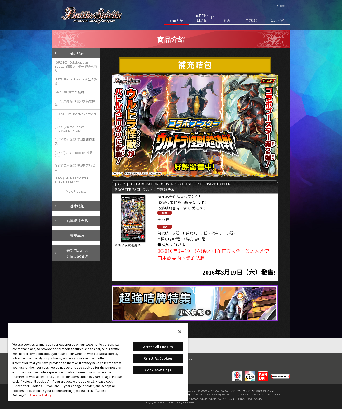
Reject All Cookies (158, 358)
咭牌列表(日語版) (201, 17)
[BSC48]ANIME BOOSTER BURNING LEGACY (71, 180)
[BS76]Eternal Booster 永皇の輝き (76, 81)
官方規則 (252, 20)
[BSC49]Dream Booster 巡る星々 (74, 154)
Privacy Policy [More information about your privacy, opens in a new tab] (40, 395)
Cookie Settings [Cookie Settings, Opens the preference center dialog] (158, 370)
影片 (226, 20)
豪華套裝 (77, 235)
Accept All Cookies (158, 346)
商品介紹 (176, 20)
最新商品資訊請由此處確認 (77, 253)
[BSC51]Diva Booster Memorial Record (75, 116)
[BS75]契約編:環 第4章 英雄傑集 (75, 103)
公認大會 (277, 20)
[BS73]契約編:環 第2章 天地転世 (75, 167)
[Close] (179, 332)
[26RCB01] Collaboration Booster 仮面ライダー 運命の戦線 (76, 66)
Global (281, 5)
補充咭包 (77, 53)
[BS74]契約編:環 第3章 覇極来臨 (75, 141)
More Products (76, 191)
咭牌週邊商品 (77, 220)
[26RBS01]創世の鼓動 (69, 92)
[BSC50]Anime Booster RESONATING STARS (70, 128)
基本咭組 (77, 205)
